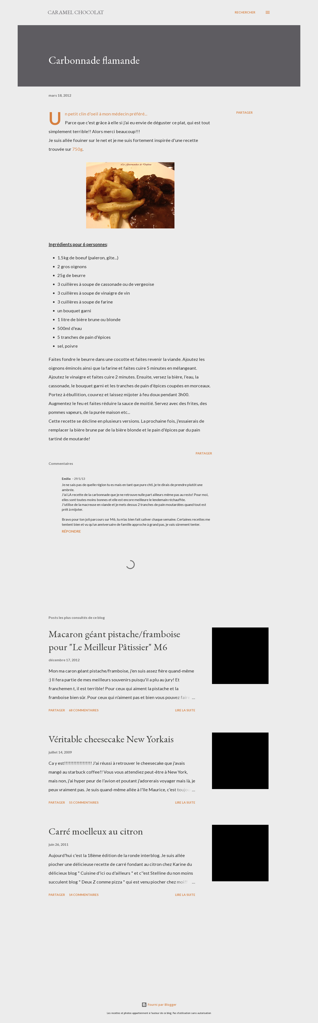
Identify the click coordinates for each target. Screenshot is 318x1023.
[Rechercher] (245, 12)
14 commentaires (83, 895)
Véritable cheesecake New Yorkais (111, 739)
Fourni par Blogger (159, 1004)
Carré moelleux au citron (96, 831)
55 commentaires (83, 802)
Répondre (71, 531)
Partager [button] (244, 112)
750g (77, 149)
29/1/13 (79, 478)
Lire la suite (185, 710)
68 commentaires (83, 710)
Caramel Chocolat (76, 12)
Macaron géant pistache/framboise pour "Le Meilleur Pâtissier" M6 (114, 640)
